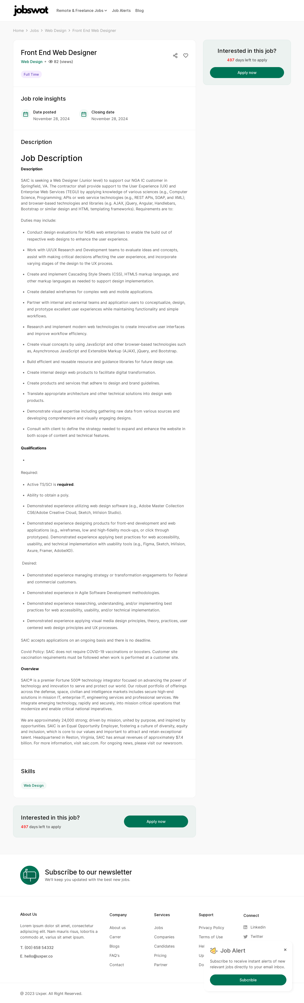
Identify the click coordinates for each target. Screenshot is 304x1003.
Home (18, 30)
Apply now (156, 820)
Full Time (31, 74)
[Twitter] (256, 935)
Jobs (34, 30)
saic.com (90, 742)
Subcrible (248, 980)
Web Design (55, 30)
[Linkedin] (256, 926)
